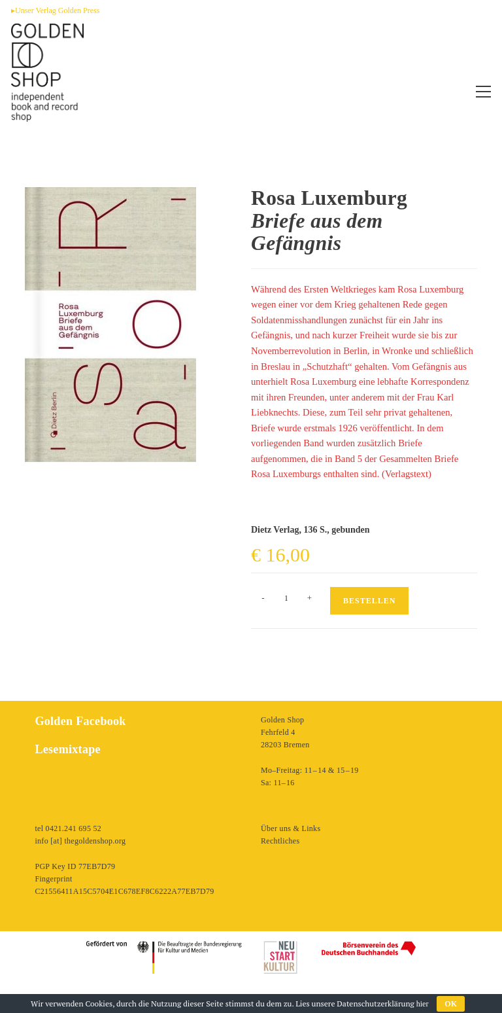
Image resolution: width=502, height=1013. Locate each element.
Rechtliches (280, 840)
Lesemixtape (67, 749)
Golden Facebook (80, 721)
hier (422, 1003)
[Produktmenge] (286, 598)
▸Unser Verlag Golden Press (55, 10)
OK (450, 1003)
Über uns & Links (290, 828)
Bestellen (369, 600)
